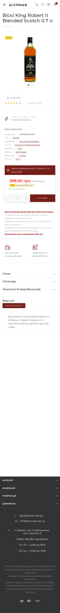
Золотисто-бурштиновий (27, 145)
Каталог (8, 480)
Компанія (9, 488)
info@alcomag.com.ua (32, 521)
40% (20, 148)
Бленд (16, 138)
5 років (22, 155)
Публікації (9, 496)
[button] (28, 85)
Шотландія (21, 152)
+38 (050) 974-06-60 (31, 516)
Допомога (9, 504)
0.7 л (18, 159)
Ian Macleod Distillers (29, 141)
